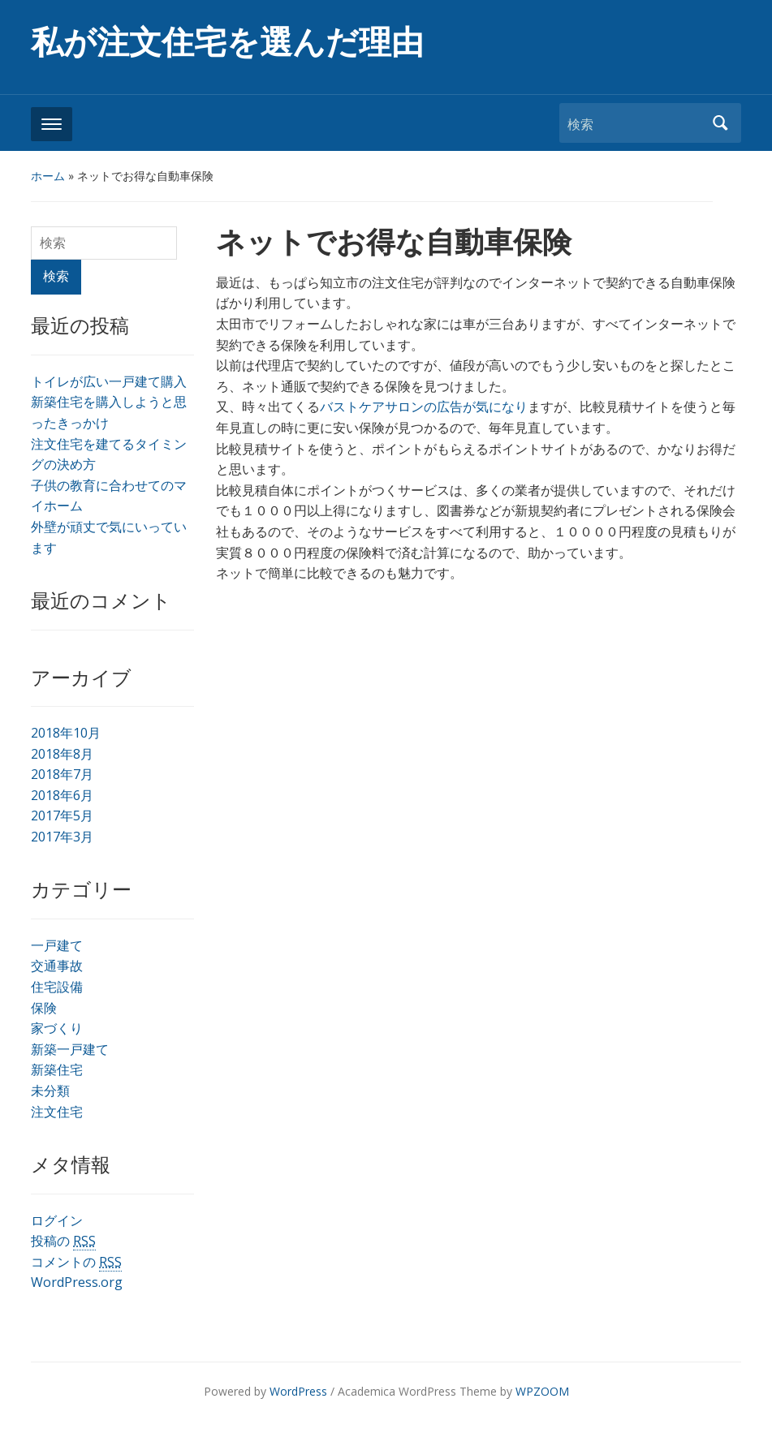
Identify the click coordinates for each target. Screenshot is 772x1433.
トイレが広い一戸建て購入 (109, 381)
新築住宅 (57, 1069)
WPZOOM (542, 1391)
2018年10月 (66, 733)
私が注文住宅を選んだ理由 (227, 43)
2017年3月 (62, 837)
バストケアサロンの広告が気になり (424, 406)
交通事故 (57, 966)
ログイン (57, 1220)
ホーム (48, 175)
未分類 (50, 1090)
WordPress (298, 1391)
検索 (721, 122)
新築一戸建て (70, 1049)
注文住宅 (57, 1112)
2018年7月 (62, 774)
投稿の (63, 1241)
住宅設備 (57, 987)
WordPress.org (77, 1282)
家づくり (57, 1028)
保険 (44, 1008)
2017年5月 (62, 815)
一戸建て (57, 945)
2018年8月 (62, 754)
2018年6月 (62, 795)
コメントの (76, 1262)
